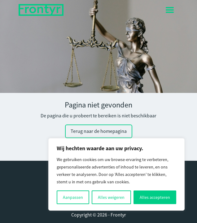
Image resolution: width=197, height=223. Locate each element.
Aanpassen (73, 197)
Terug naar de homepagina (99, 131)
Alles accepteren (155, 197)
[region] (116, 174)
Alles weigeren (111, 197)
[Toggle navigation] (169, 10)
